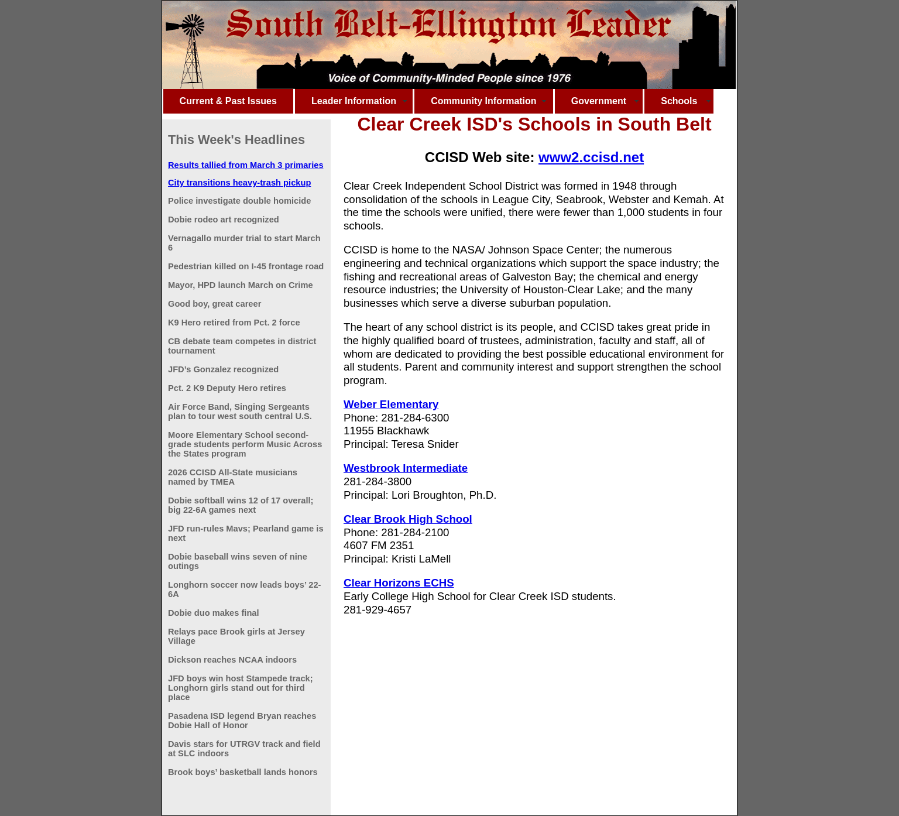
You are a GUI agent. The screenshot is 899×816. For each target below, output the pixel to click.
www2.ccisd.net (591, 157)
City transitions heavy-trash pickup (239, 182)
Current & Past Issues (228, 101)
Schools (679, 101)
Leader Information (353, 101)
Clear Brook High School (408, 519)
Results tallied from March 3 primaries (246, 165)
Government (598, 101)
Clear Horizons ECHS (399, 583)
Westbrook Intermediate (406, 468)
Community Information (483, 101)
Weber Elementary (391, 404)
